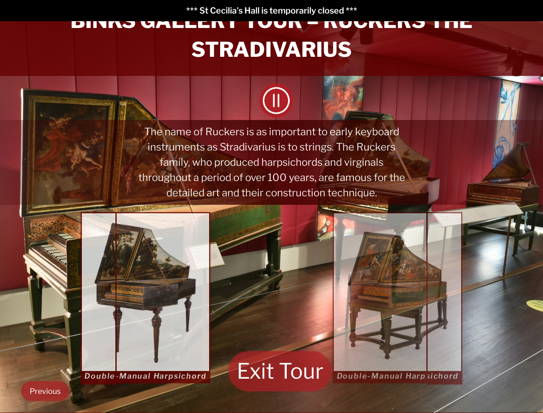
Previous (45, 391)
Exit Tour (280, 371)
